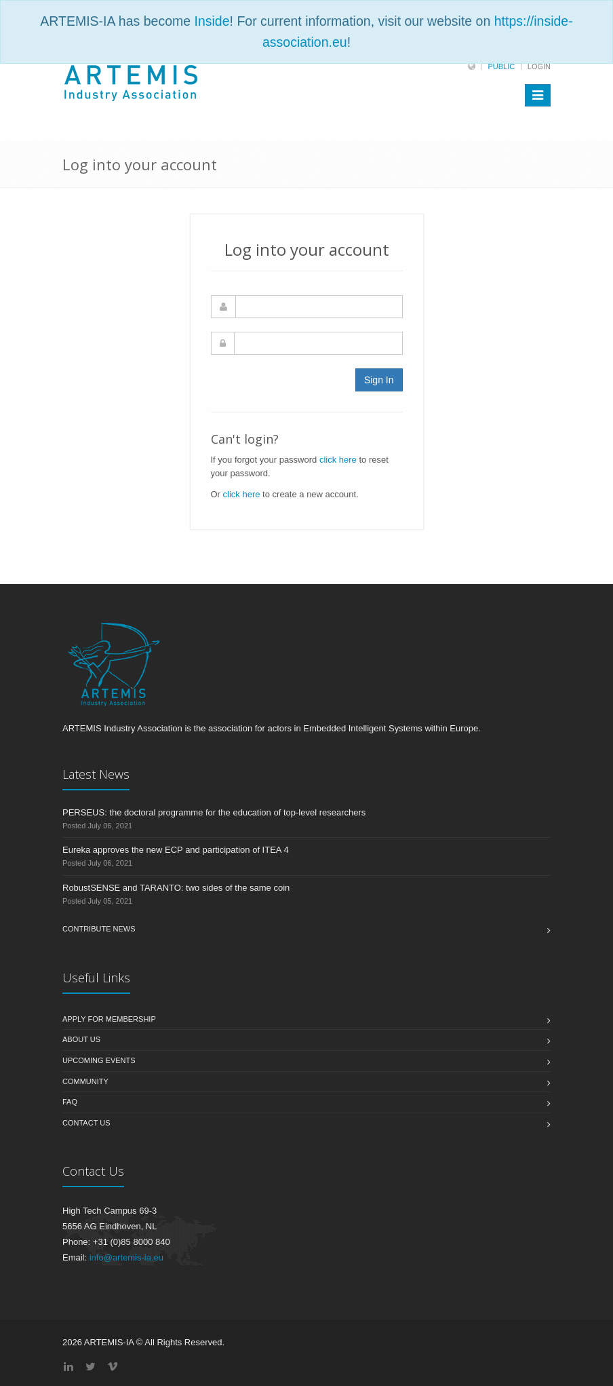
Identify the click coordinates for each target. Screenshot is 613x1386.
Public (501, 66)
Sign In (379, 379)
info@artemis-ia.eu (126, 1257)
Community (85, 1081)
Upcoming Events (99, 1060)
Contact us (86, 1123)
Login (539, 66)
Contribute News (99, 929)
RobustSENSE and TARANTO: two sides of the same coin (176, 888)
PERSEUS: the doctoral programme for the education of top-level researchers (213, 812)
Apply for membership (109, 1019)
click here (338, 460)
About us (81, 1039)
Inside (212, 21)
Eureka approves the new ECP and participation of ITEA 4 (175, 850)
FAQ (69, 1102)
